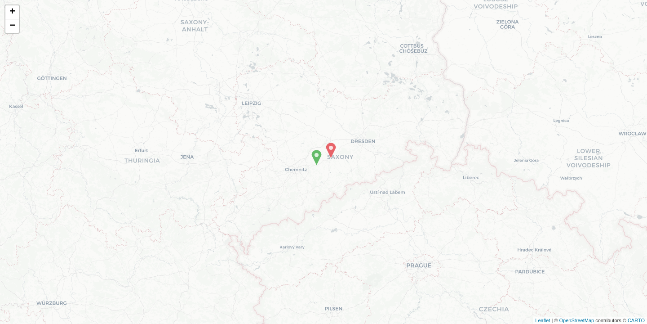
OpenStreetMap (576, 320)
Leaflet (542, 320)
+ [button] (12, 12)
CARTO (636, 320)
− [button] (12, 26)
